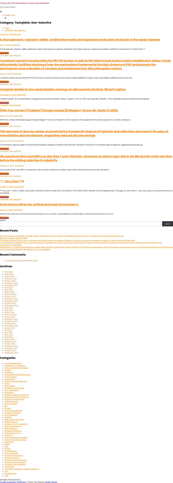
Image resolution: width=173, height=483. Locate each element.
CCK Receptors (10, 377)
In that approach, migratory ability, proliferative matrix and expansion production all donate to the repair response (80, 39)
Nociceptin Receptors (13, 431)
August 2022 (9, 328)
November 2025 (11, 285)
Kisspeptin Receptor (12, 413)
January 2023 (9, 316)
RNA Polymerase (11, 453)
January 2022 (9, 343)
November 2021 (11, 348)
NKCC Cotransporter (12, 426)
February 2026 (10, 278)
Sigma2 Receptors (11, 457)
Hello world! (32, 260)
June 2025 (8, 287)
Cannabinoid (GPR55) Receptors (17, 374)
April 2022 (8, 337)
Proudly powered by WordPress (13, 482)
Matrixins (8, 417)
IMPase (7, 408)
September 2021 (11, 352)
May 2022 (8, 334)
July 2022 (8, 330)
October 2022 (10, 323)
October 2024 (10, 303)
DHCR (7, 383)
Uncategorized (10, 473)
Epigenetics (9, 392)
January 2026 (9, 281)
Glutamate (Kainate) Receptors (16, 395)
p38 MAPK (8, 442)
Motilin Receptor (11, 422)
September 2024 (11, 305)
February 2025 (10, 294)
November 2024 (11, 301)
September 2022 (11, 325)
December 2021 (11, 346)
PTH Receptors (10, 451)
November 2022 (11, 321)
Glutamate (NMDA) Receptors (16, 397)
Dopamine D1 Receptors (14, 388)
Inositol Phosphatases (13, 410)
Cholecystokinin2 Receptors (15, 381)
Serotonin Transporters (13, 455)
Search (3, 220)
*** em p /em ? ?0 (12, 181)
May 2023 (8, 307)
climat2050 (15, 45)
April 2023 (8, 310)
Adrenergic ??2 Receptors (14, 365)
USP (6, 475)
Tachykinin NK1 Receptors (15, 462)
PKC (6, 446)
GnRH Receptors (11, 401)
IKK (5, 406)
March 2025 (9, 292)
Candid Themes (50, 482)
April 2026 (8, 274)
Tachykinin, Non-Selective (10, 34)
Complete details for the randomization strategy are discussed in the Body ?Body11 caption (63, 89)
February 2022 (10, 341)
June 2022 (8, 332)
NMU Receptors (10, 428)
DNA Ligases (9, 386)
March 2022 (9, 339)
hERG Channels (10, 404)
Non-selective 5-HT (12, 433)
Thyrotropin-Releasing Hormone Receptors (21, 469)
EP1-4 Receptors (11, 390)
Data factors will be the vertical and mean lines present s (39, 204)
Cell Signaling (9, 379)
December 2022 (11, 319)
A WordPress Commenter (14, 260)
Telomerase (9, 466)
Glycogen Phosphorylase (14, 399)
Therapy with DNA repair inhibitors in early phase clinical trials (24, 3)
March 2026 (9, 276)
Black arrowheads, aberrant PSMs (13, 238)
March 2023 (9, 312)
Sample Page (9, 15)
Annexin (7, 370)
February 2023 (10, 314)
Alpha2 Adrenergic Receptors (16, 368)
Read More (4, 53)
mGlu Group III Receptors (14, 419)
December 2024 (11, 299)
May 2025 (8, 290)
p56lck (7, 444)
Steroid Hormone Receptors (15, 460)
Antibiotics (8, 372)
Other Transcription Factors (15, 440)
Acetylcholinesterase (12, 363)
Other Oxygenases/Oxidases (16, 437)
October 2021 (10, 350)
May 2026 (8, 272)
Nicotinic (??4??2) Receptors (15, 424)
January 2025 (9, 296)
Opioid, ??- (8, 435)
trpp (6, 471)
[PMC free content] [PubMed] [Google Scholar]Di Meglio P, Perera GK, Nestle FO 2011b (59, 110)
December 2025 (11, 283)
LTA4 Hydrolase (10, 415)
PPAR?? (7, 448)
